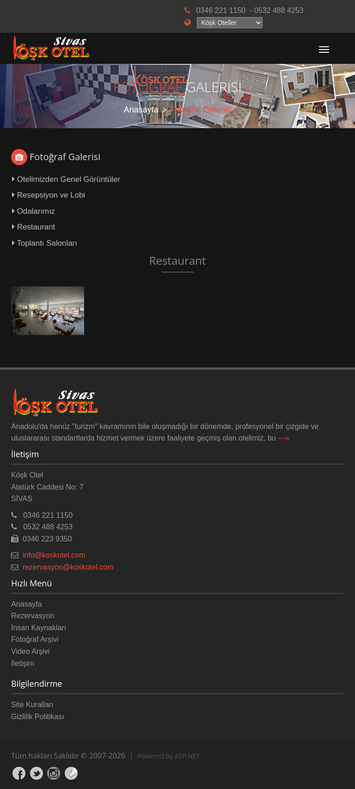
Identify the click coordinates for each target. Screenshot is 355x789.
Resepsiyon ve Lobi (48, 195)
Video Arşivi (30, 651)
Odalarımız (33, 211)
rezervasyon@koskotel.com (68, 567)
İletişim (22, 663)
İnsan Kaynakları (38, 628)
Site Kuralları (32, 704)
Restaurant (33, 227)
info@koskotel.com (54, 555)
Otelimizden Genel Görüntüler (66, 179)
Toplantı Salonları (44, 243)
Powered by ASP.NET (168, 756)
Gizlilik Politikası (37, 717)
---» (283, 438)
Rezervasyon (32, 616)
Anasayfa (141, 109)
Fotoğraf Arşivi (34, 639)
